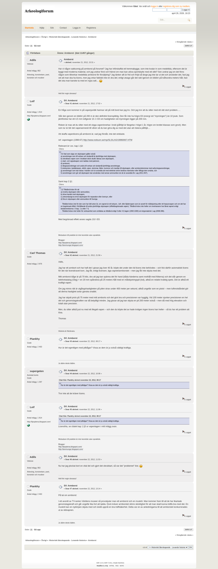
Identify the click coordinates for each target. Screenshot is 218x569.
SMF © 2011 (108, 563)
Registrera (91, 28)
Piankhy (35, 338)
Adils (33, 60)
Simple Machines (118, 563)
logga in (154, 6)
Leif (32, 101)
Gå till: (145, 547)
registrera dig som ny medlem (176, 6)
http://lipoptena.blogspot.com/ (70, 243)
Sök (52, 28)
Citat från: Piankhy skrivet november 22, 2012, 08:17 (80, 380)
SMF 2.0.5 (99, 563)
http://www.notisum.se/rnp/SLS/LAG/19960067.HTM (107, 140)
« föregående (180, 42)
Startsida (29, 28)
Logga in (77, 28)
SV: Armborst (70, 100)
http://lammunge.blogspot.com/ (70, 245)
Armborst (68, 59)
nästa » (190, 42)
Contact (63, 28)
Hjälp (42, 28)
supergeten (37, 371)
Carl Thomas (37, 252)
